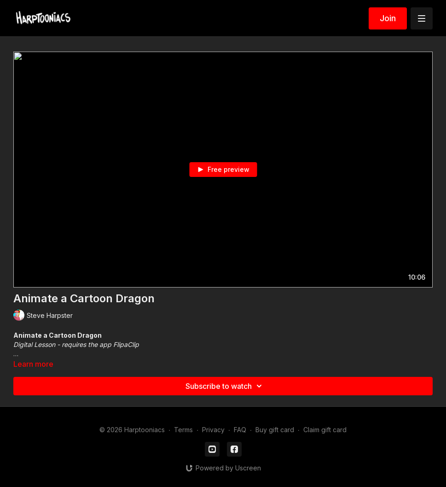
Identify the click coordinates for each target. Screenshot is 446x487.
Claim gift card (325, 430)
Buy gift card (274, 430)
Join (388, 18)
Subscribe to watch (225, 386)
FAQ (240, 430)
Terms (183, 430)
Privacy (213, 430)
